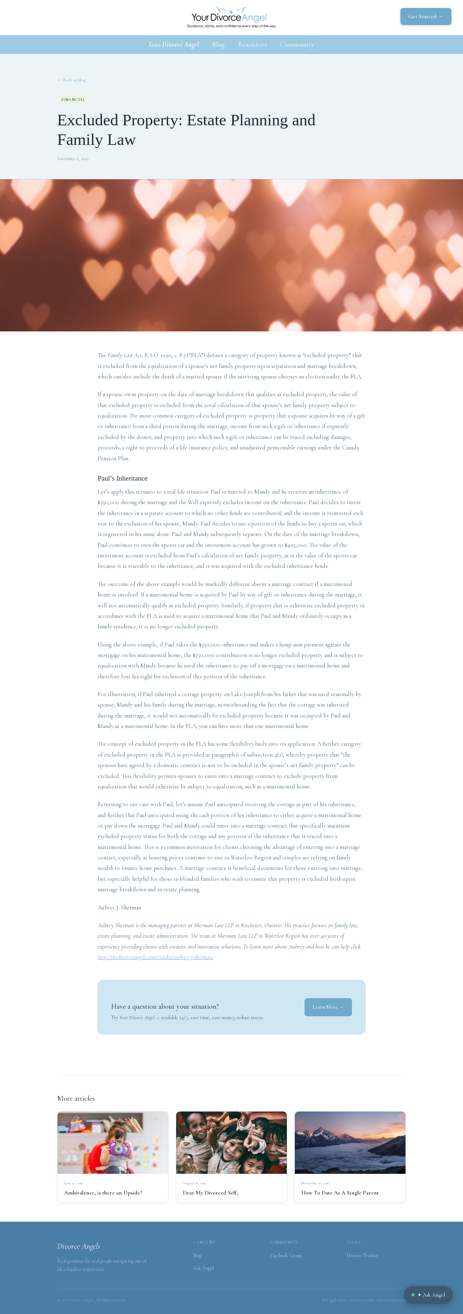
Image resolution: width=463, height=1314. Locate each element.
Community (297, 44)
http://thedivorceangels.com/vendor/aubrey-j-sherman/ (156, 957)
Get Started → (425, 16)
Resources (252, 44)
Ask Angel (203, 1268)
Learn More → (328, 1007)
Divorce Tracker (362, 1255)
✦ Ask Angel (428, 1295)
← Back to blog (71, 80)
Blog (218, 44)
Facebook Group (285, 1255)
